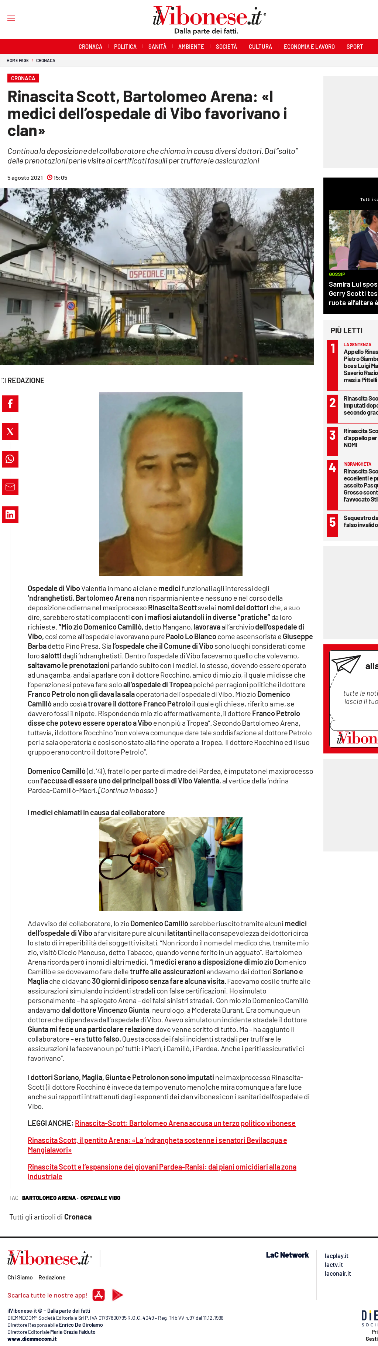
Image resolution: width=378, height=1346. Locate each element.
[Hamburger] (4, 18)
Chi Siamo (20, 1277)
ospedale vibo (100, 1197)
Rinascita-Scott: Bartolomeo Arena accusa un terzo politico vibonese (185, 1123)
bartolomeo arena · (50, 1197)
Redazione (52, 1277)
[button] (10, 404)
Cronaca (45, 60)
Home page (18, 60)
